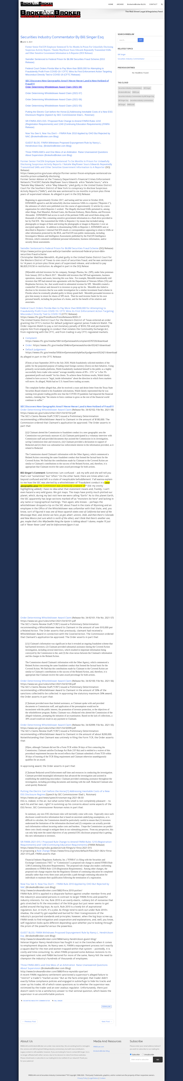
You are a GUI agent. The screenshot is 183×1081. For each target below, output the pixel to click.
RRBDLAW (130, 104)
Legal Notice (93, 1078)
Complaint (31, 337)
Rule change (43, 850)
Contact (153, 4)
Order (28, 345)
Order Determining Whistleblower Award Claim (45, 409)
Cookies (103, 1078)
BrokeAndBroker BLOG (136, 4)
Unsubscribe (148, 1054)
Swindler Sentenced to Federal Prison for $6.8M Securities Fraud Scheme (59, 248)
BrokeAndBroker (124, 92)
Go (157, 1060)
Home (110, 4)
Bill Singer (58, 1001)
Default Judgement (35, 349)
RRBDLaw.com (98, 1047)
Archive (120, 4)
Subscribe (135, 1054)
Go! (140, 40)
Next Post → (107, 1021)
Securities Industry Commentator (36, 1001)
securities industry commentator (141, 100)
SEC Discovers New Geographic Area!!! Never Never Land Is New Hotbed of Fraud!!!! (67, 406)
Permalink (106, 1006)
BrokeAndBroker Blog (101, 1051)
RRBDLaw (135, 92)
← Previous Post (29, 1021)
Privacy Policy (82, 1078)
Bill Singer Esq (123, 100)
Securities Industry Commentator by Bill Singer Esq (62, 37)
